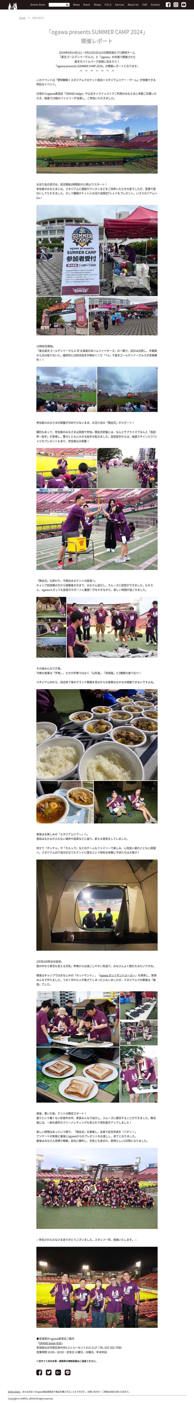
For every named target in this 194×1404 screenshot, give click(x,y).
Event (22, 18)
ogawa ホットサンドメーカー (117, 975)
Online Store (14, 1391)
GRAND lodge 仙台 (50, 1343)
